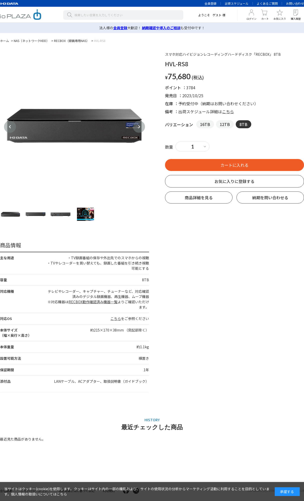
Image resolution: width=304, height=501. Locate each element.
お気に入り (280, 18)
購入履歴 (296, 18)
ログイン (251, 18)
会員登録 (210, 3)
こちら (115, 318)
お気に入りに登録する (234, 181)
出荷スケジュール (236, 3)
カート (265, 18)
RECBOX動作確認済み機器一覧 (93, 301)
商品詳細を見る (199, 197)
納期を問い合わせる (270, 197)
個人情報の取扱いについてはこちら (39, 494)
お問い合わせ (295, 3)
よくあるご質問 (267, 3)
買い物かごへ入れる (234, 165)
